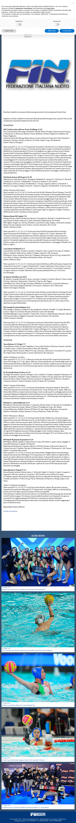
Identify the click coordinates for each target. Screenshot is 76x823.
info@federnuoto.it (20, 821)
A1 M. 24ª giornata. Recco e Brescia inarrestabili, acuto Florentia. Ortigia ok (27, 650)
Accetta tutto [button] (67, 31)
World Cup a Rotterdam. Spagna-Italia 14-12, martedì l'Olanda (23, 760)
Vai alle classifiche (10, 511)
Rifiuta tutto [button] (52, 31)
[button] (73, 3)
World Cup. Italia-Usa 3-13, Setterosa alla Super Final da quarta (23, 589)
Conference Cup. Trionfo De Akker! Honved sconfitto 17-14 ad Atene (25, 807)
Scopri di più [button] (9, 31)
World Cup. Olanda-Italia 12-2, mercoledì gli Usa (18, 705)
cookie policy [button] (50, 8)
